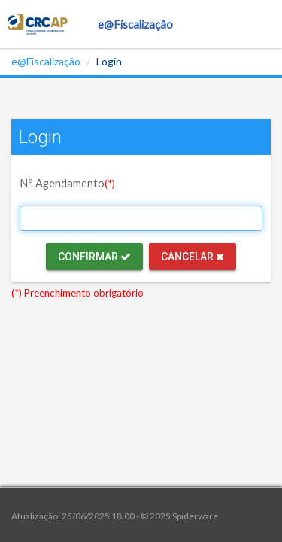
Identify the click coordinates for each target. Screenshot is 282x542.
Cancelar (192, 256)
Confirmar (94, 256)
